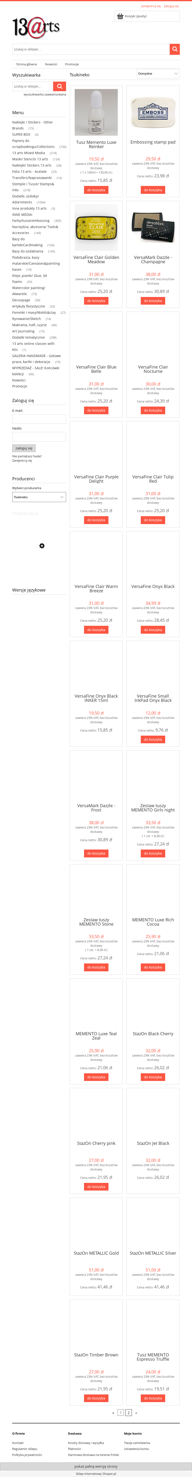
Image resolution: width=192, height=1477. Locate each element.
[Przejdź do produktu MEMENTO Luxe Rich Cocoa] (153, 890)
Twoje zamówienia (137, 1443)
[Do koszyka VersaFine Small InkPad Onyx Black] (153, 740)
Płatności (74, 1449)
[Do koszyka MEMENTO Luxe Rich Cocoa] (153, 967)
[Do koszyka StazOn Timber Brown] (96, 1398)
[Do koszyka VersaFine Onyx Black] (153, 630)
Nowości (19, 380)
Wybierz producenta (26, 488)
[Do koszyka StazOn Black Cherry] (153, 1077)
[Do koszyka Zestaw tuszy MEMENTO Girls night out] (153, 853)
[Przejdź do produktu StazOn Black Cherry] (153, 1004)
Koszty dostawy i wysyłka (86, 1443)
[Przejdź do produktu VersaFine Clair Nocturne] (153, 337)
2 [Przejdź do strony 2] (129, 1412)
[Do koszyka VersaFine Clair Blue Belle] (96, 410)
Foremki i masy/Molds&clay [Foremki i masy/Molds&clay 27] (34, 312)
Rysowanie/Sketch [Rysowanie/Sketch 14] (26, 318)
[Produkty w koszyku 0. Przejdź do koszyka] (132, 16)
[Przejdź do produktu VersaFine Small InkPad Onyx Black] (153, 666)
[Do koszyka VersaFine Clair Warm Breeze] (96, 630)
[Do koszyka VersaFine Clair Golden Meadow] (96, 301)
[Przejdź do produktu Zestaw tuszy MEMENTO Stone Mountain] (96, 890)
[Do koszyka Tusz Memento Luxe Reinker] (96, 190)
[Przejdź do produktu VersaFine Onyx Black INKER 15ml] (96, 666)
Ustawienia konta (136, 1449)
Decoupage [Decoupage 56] (21, 300)
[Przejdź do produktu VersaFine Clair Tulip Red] (153, 447)
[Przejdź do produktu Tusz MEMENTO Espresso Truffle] (153, 1325)
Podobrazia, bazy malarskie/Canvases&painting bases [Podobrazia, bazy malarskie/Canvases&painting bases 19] (36, 263)
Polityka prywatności (27, 1455)
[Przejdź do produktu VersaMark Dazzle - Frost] (96, 776)
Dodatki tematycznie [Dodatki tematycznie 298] (28, 337)
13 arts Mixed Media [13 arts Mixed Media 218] (28, 153)
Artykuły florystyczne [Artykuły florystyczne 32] (28, 306)
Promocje (19, 386)
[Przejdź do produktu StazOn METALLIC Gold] (96, 1223)
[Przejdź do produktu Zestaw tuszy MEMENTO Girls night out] (153, 776)
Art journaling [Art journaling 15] (23, 331)
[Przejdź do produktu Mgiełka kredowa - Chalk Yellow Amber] (39, 568)
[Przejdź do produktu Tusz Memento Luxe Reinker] (96, 112)
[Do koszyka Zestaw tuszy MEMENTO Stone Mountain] (96, 967)
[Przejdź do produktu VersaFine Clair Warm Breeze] (96, 557)
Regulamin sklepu (24, 1449)
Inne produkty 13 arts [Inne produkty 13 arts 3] (29, 208)
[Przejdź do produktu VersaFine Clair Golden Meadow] (96, 227)
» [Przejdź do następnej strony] (136, 1412)
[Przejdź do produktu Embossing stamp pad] (153, 112)
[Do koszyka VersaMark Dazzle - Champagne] (153, 301)
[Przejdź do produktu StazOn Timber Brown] (96, 1325)
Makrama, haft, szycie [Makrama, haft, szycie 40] (29, 325)
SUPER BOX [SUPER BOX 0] (21, 134)
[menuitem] (26, 64)
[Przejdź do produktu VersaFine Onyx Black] (153, 557)
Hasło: (17, 428)
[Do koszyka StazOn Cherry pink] (96, 1187)
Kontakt (18, 1443)
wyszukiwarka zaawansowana (45, 94)
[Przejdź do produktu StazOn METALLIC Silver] (153, 1223)
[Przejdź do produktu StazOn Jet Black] (153, 1114)
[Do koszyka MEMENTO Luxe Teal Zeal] (96, 1077)
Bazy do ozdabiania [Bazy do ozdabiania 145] (27, 251)
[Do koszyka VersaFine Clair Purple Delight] (96, 520)
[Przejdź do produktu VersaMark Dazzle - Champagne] (153, 227)
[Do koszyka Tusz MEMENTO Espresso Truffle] (153, 1398)
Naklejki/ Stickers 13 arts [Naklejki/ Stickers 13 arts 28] (31, 165)
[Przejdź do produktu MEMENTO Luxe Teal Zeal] (96, 1004)
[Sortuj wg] (158, 73)
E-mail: (17, 410)
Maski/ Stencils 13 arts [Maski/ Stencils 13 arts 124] (30, 159)
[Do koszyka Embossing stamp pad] (153, 190)
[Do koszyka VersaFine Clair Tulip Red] (153, 520)
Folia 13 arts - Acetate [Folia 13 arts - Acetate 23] (29, 171)
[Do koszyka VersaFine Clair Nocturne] (153, 410)
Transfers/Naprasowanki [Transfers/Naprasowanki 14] (32, 177)
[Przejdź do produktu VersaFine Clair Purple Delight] (96, 447)
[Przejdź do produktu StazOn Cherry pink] (96, 1114)
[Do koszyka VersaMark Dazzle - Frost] (96, 853)
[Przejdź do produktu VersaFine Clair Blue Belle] (96, 337)
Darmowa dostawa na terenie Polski (93, 1455)
